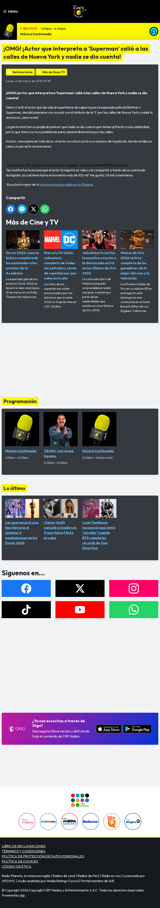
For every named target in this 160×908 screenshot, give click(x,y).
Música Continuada (35, 34)
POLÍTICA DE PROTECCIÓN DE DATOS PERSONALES (43, 856)
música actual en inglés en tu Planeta (66, 184)
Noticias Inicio (23, 72)
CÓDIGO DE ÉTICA (16, 866)
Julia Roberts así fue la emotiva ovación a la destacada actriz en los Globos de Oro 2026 (99, 252)
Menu (10, 11)
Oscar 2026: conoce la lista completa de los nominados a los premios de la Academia (23, 252)
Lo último (14, 488)
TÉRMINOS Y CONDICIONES (23, 851)
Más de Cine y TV (53, 72)
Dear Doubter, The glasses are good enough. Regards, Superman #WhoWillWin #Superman (67, 165)
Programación (20, 401)
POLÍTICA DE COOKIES (20, 861)
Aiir (22, 895)
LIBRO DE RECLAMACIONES (24, 846)
